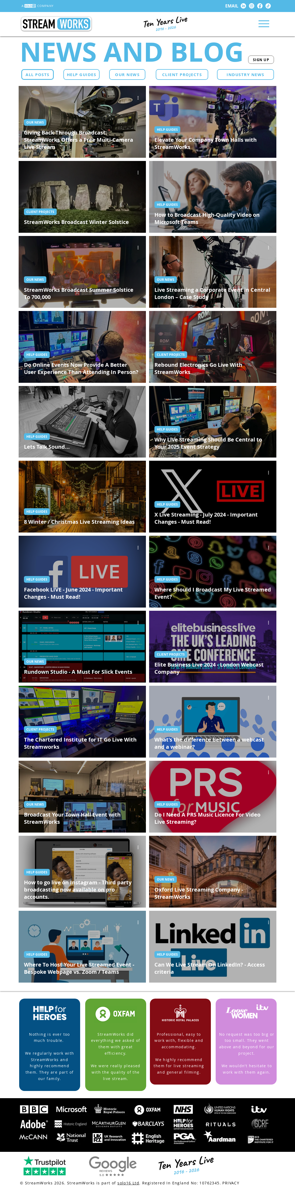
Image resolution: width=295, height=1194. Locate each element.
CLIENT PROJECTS (40, 212)
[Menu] (264, 24)
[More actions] (140, 97)
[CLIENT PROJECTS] (182, 74)
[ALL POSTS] (37, 74)
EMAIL (231, 6)
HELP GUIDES (167, 129)
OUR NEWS (35, 122)
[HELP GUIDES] (81, 74)
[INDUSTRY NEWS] (245, 74)
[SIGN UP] (261, 60)
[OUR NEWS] (127, 74)
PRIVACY (230, 1182)
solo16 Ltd (128, 1182)
